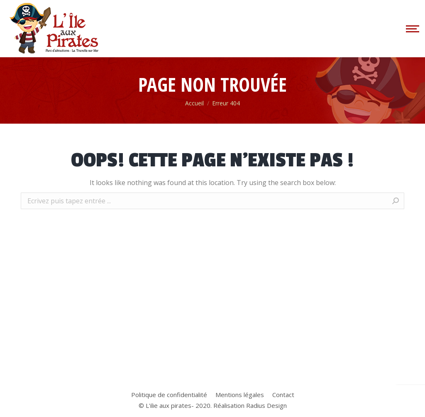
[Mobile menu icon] (411, 28)
